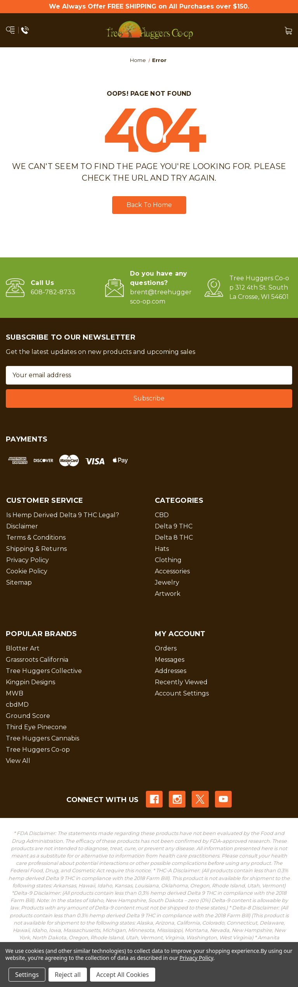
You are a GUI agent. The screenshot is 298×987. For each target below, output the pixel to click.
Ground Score (28, 716)
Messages (169, 659)
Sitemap (19, 582)
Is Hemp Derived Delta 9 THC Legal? (62, 515)
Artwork (167, 593)
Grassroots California (37, 659)
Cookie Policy (26, 571)
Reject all (68, 974)
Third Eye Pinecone (36, 727)
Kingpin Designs (30, 682)
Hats (162, 548)
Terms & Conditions (36, 537)
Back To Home (149, 205)
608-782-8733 (53, 292)
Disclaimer (22, 526)
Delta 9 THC (173, 526)
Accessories (172, 571)
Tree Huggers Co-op (38, 749)
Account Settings (182, 693)
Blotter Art (23, 648)
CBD (162, 515)
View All (18, 760)
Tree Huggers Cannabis (42, 738)
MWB (14, 693)
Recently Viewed (181, 682)
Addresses (170, 671)
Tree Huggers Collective (44, 671)
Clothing (168, 560)
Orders (166, 648)
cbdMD (17, 704)
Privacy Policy (27, 560)
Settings (27, 974)
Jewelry (167, 582)
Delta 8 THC (174, 537)
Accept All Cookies (122, 974)
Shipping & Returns (36, 548)
